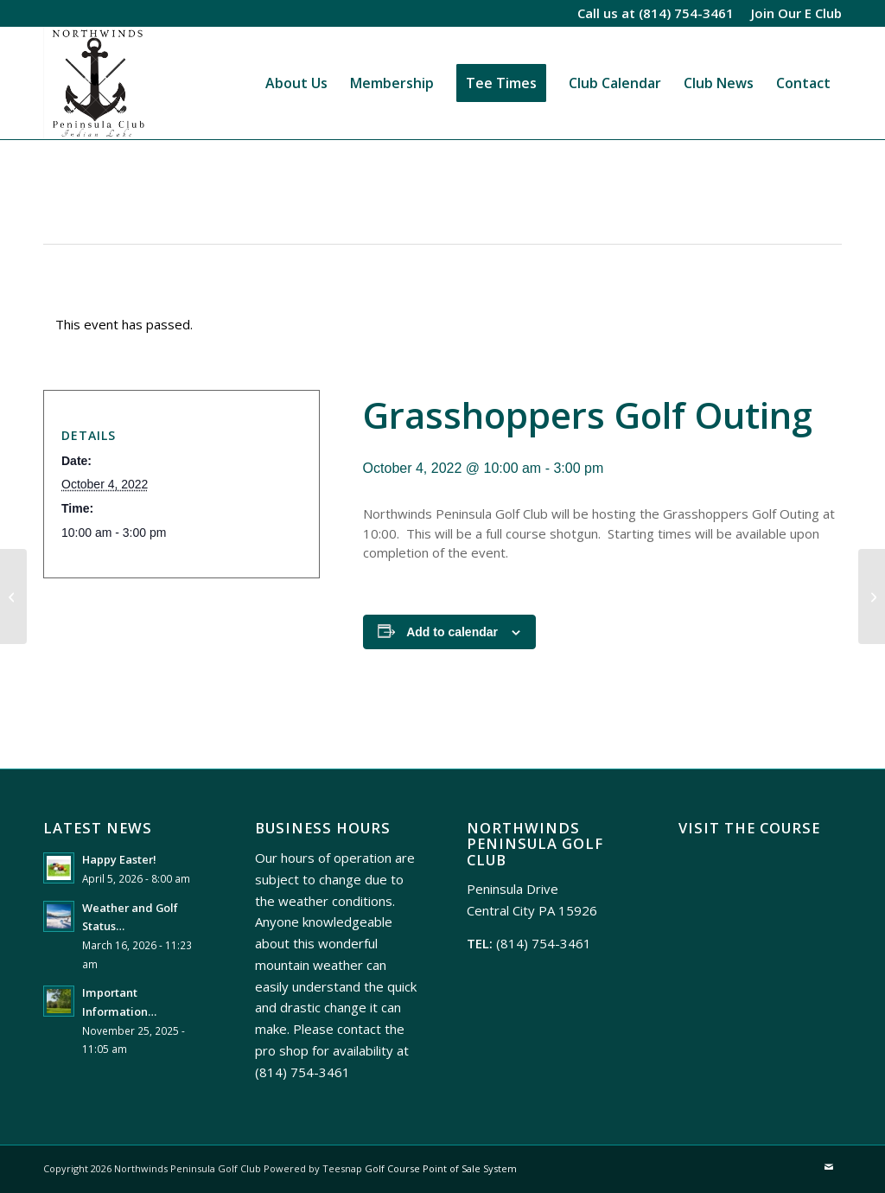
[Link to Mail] (829, 1167)
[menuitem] (792, 13)
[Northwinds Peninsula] (96, 83)
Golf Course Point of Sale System (441, 1168)
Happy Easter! (119, 859)
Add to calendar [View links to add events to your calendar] (452, 632)
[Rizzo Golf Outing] (13, 596)
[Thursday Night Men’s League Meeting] (871, 596)
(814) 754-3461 (686, 13)
